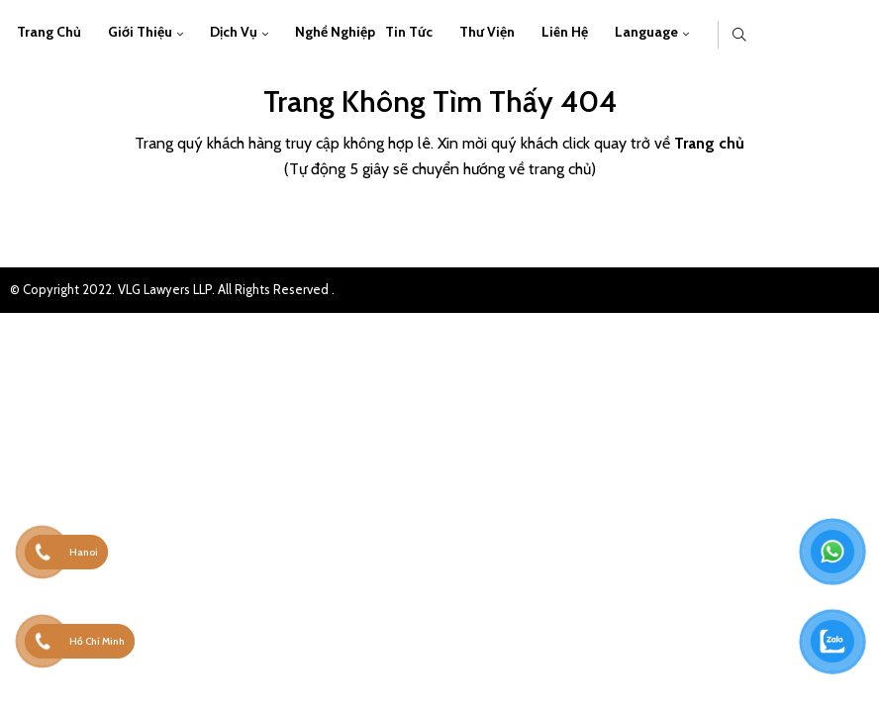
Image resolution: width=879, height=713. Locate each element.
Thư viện (487, 32)
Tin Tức (409, 32)
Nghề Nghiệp (335, 32)
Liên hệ (564, 32)
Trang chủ (49, 32)
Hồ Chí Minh (97, 641)
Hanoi (83, 552)
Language (646, 32)
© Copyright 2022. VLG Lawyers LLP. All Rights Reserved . (172, 289)
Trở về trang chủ (440, 224)
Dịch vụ (233, 32)
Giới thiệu (140, 32)
